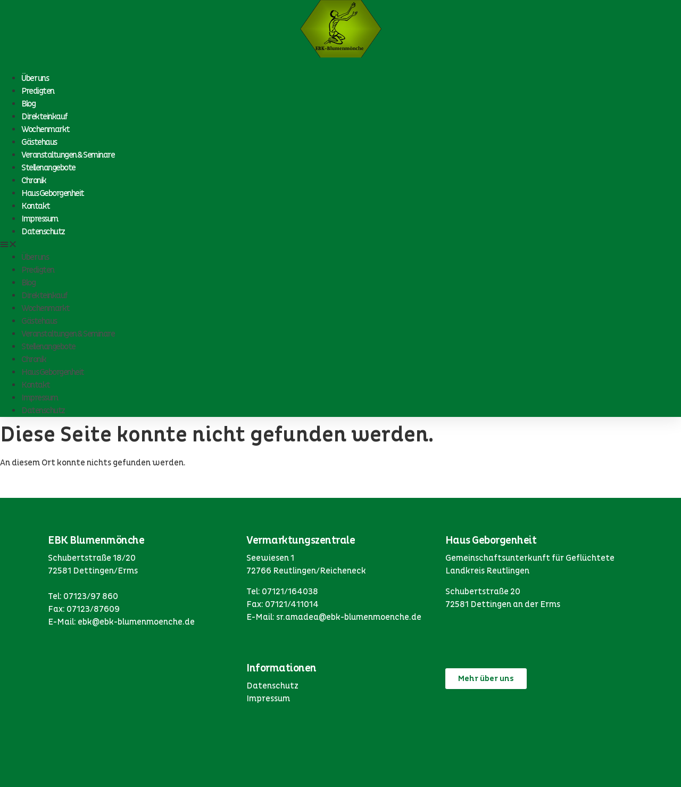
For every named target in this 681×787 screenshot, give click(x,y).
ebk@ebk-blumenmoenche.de (136, 622)
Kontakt (35, 206)
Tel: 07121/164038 (282, 591)
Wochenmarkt (45, 129)
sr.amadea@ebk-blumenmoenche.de (348, 617)
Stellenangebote (48, 167)
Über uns (34, 78)
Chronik (33, 180)
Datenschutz (43, 231)
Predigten (37, 91)
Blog (28, 104)
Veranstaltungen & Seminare (67, 155)
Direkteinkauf (44, 116)
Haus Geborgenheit (52, 193)
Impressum (39, 219)
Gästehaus (39, 142)
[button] (340, 244)
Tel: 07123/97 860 (83, 596)
